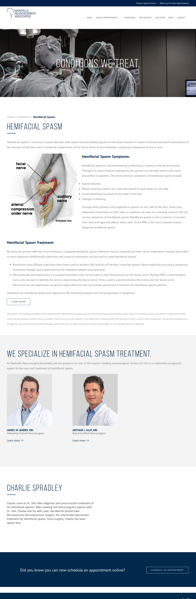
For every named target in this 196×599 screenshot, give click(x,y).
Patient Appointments (146, 3)
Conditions (23, 117)
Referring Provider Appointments (174, 3)
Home (10, 117)
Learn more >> (15, 440)
